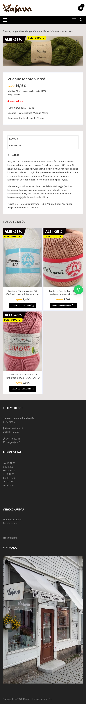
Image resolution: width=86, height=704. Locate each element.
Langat (15, 31)
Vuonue (41, 118)
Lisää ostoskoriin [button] (23, 305)
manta (33, 118)
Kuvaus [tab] (13, 139)
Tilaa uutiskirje (10, 537)
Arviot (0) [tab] (15, 145)
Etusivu (6, 31)
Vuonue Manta (41, 31)
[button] (77, 41)
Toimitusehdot (10, 523)
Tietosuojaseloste (12, 519)
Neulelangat (26, 31)
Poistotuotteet (24, 112)
